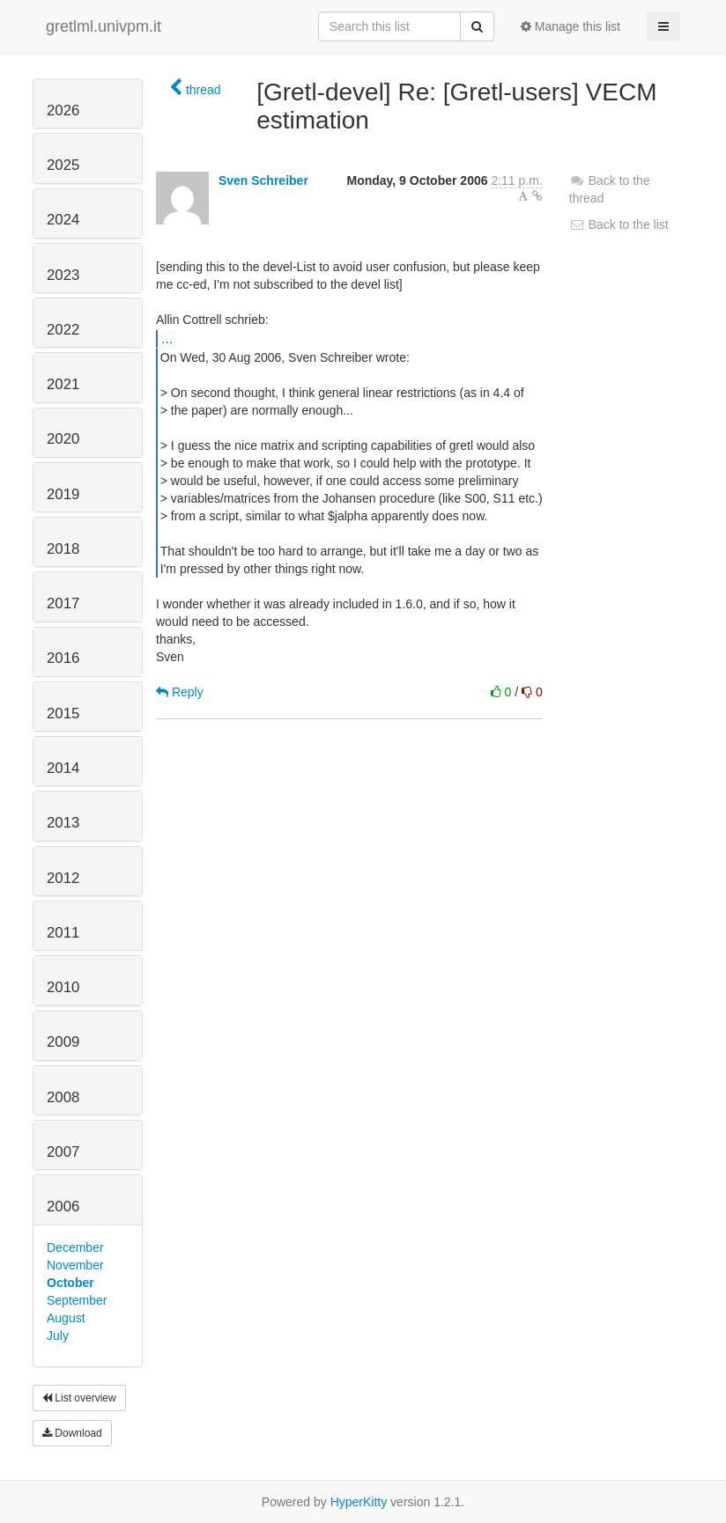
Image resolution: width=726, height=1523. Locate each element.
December (75, 1247)
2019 (63, 494)
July (58, 1335)
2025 (63, 165)
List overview (79, 1398)
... (167, 338)
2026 (63, 110)
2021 (63, 384)
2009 (63, 1042)
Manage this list (570, 26)
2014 (63, 768)
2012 (63, 878)
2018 (63, 549)
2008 (63, 1097)
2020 (63, 438)
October (70, 1283)
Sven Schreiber (263, 180)
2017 (63, 603)
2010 (63, 987)
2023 (63, 275)
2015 (63, 713)
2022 (63, 329)
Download (72, 1433)
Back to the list (619, 224)
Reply (180, 692)
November (75, 1265)
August (66, 1318)
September (77, 1300)
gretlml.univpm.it (103, 26)
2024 (63, 219)
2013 (63, 822)
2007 (63, 1152)
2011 (63, 932)
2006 (63, 1206)
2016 (63, 658)
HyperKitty (359, 1502)
